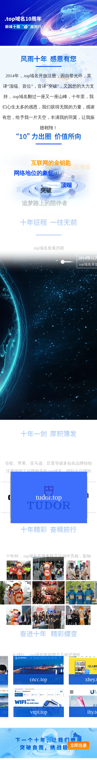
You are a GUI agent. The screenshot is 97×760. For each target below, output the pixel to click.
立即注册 (78, 745)
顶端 (66, 186)
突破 (46, 191)
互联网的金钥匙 (51, 164)
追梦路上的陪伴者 (44, 203)
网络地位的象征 (34, 174)
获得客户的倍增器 (67, 167)
